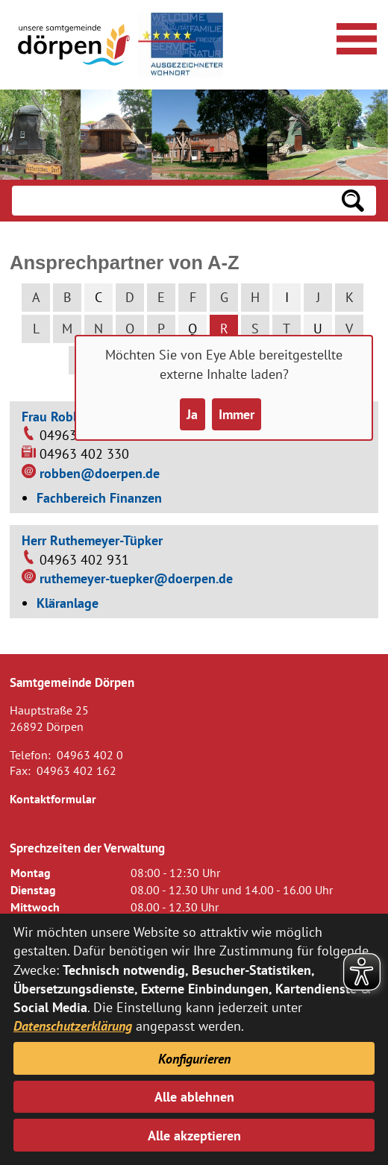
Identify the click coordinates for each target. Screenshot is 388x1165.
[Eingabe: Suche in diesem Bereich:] (171, 201)
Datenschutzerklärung (72, 1025)
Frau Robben (58, 416)
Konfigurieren (194, 1058)
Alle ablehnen (194, 1096)
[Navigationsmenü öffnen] (354, 36)
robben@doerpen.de (100, 473)
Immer (236, 414)
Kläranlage (67, 603)
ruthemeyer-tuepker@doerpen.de (136, 578)
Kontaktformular (53, 798)
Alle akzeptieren (194, 1135)
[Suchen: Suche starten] (353, 201)
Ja (192, 414)
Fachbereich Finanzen (99, 497)
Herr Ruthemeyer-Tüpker (92, 540)
